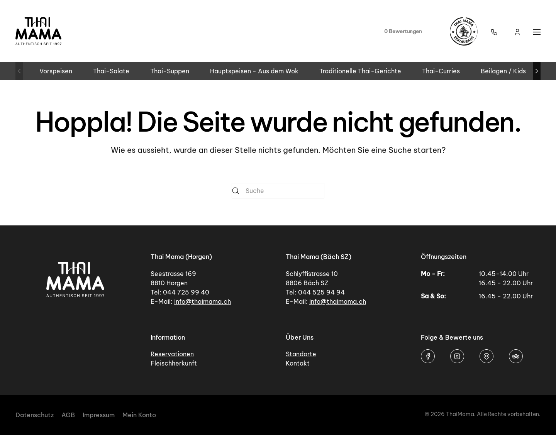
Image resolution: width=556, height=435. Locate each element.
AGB (68, 415)
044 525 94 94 (321, 292)
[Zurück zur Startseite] (38, 31)
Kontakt (298, 363)
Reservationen (172, 354)
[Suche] (278, 190)
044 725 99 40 (186, 292)
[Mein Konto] (517, 31)
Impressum (99, 415)
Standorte (301, 354)
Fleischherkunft (174, 363)
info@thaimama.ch (202, 301)
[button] (494, 31)
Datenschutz (34, 415)
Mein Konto (139, 415)
